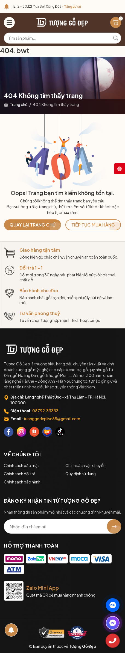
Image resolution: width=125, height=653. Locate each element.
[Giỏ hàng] (115, 22)
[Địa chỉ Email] (62, 526)
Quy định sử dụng (80, 473)
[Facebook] (8, 432)
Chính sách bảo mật (21, 465)
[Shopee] (34, 432)
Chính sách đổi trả (19, 473)
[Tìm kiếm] (115, 38)
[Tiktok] (60, 432)
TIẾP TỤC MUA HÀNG (93, 225)
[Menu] (9, 22)
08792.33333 (45, 410)
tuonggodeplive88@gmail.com (52, 418)
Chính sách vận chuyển (85, 465)
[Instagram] (21, 432)
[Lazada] (47, 432)
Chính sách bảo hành (22, 481)
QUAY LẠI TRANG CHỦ (33, 225)
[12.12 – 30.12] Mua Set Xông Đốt (46, 6)
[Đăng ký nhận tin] (114, 526)
